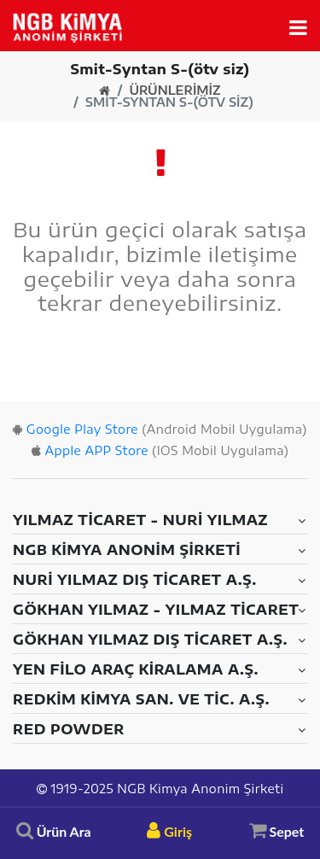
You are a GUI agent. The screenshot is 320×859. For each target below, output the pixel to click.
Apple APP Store (96, 450)
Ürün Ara (53, 831)
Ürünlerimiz (174, 90)
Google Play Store (82, 429)
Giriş (169, 831)
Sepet (277, 830)
